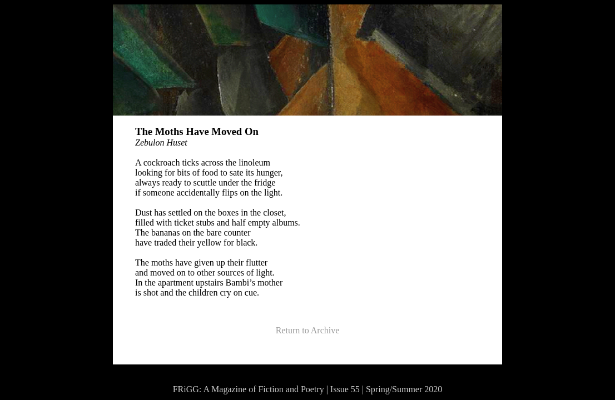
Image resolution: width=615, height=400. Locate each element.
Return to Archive (308, 330)
